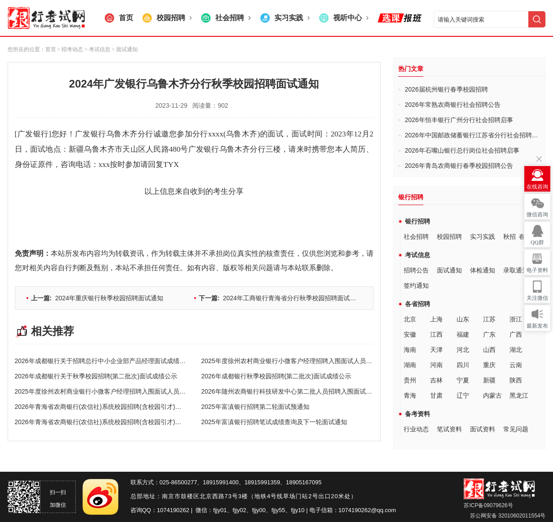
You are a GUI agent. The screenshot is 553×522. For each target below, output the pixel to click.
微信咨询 (537, 214)
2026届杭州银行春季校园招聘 (446, 89)
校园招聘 (449, 236)
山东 (463, 319)
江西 (436, 334)
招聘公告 (416, 270)
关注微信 (537, 298)
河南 (436, 364)
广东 (489, 334)
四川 (463, 364)
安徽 (410, 334)
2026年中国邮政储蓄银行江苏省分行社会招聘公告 (474, 135)
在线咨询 (537, 187)
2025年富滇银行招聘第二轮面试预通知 (255, 406)
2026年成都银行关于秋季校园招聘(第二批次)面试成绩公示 (96, 376)
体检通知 (482, 270)
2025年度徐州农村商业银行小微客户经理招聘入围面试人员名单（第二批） (119, 391)
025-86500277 (178, 482)
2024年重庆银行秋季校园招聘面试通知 (97, 298)
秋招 (509, 236)
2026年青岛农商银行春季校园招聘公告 (459, 165)
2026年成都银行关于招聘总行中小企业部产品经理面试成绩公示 (103, 360)
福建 (463, 334)
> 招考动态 (70, 49)
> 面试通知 (124, 49)
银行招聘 (417, 221)
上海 (436, 319)
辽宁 (463, 395)
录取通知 (515, 270)
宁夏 (463, 380)
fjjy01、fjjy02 (229, 510)
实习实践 (482, 236)
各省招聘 (417, 303)
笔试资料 (449, 429)
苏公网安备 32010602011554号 (506, 516)
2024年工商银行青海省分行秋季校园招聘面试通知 (281, 298)
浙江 (515, 319)
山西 (489, 349)
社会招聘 (416, 236)
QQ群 (537, 242)
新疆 (489, 380)
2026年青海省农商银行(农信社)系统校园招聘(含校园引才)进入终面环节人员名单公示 (133, 421)
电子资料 (537, 270)
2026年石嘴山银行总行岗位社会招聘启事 (462, 150)
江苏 (489, 319)
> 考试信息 (96, 49)
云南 (515, 364)
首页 (50, 49)
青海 (410, 395)
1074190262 (173, 510)
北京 (410, 319)
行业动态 (416, 429)
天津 (436, 349)
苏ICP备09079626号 (488, 505)
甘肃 (436, 395)
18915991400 (221, 482)
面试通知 (449, 270)
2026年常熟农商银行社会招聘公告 (453, 104)
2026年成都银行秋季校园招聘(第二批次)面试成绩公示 (276, 376)
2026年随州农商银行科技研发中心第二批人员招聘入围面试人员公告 (296, 391)
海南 (410, 349)
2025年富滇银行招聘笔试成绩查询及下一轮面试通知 (274, 421)
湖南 (410, 364)
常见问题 (515, 429)
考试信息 (417, 255)
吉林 (436, 380)
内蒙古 (492, 395)
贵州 (410, 380)
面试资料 (482, 429)
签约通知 (416, 285)
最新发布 (537, 326)
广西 (515, 334)
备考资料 (417, 413)
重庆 (489, 364)
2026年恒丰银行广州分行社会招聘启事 (459, 119)
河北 (463, 349)
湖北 (515, 349)
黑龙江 (518, 395)
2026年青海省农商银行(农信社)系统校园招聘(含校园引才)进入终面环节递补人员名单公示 (139, 406)
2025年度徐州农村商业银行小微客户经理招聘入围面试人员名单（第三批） (305, 360)
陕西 (515, 380)
